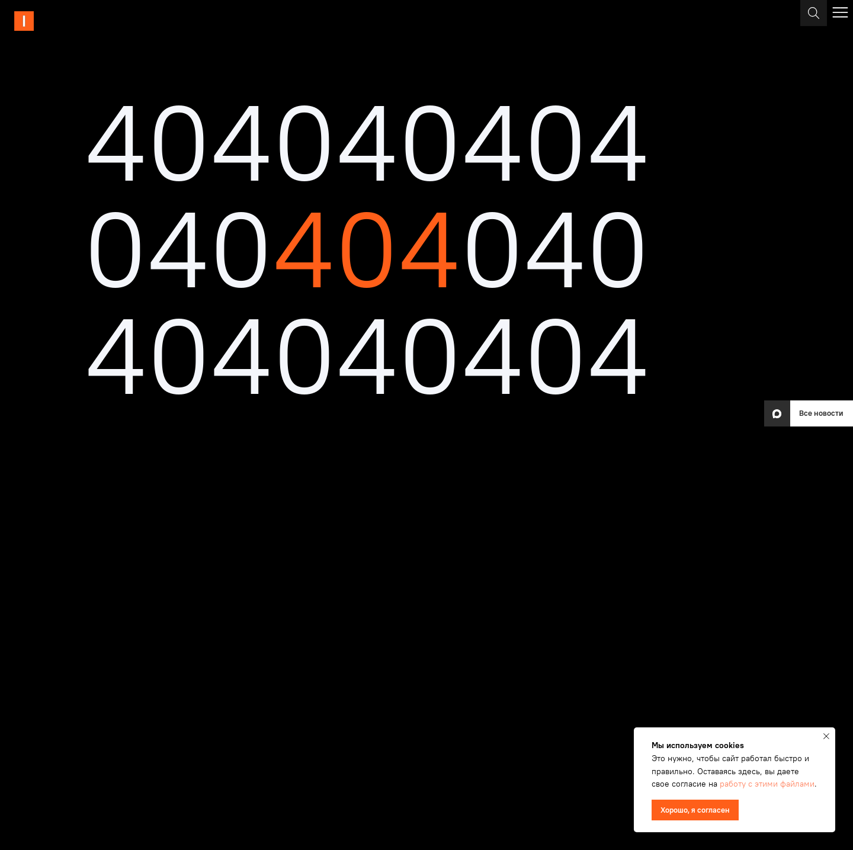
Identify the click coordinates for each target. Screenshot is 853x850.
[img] (63, 20)
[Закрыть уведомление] (826, 736)
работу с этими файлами (767, 783)
